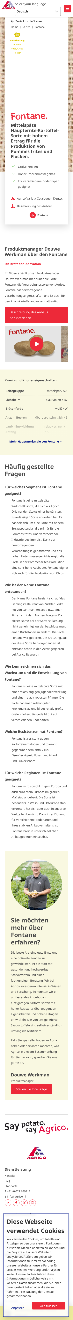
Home (14, 27)
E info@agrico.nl (15, 1196)
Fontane (40, 27)
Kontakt (10, 1175)
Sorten (26, 27)
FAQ (7, 1181)
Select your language (30, 4)
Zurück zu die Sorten (29, 21)
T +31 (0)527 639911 (17, 1191)
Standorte (11, 1186)
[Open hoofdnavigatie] (67, 8)
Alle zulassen (48, 1306)
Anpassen (17, 1308)
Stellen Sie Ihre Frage (31, 1089)
